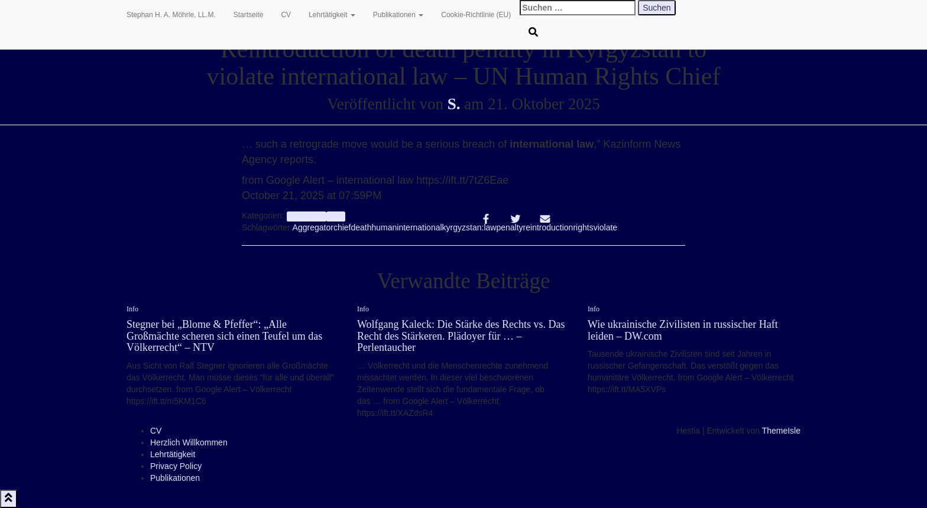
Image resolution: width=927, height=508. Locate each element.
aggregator (306, 216)
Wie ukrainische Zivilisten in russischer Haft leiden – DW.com (683, 330)
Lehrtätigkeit (332, 15)
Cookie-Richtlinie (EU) (476, 15)
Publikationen (398, 15)
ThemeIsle (781, 430)
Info (335, 216)
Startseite (249, 15)
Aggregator (313, 227)
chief (342, 227)
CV (286, 15)
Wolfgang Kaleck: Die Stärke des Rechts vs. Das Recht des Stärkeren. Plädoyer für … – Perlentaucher (461, 336)
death (361, 227)
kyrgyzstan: (463, 227)
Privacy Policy (176, 466)
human (384, 227)
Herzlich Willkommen (189, 442)
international (419, 227)
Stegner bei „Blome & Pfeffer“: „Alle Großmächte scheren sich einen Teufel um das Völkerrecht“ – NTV (224, 336)
